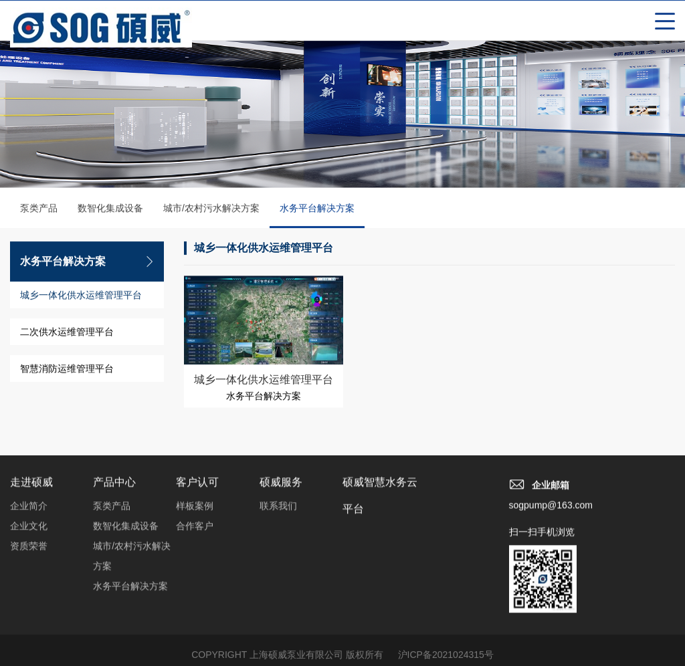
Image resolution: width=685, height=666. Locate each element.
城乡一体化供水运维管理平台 (81, 296)
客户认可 (197, 486)
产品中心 (114, 486)
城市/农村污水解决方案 (211, 209)
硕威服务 (281, 486)
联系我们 (278, 510)
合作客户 (194, 530)
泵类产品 (39, 209)
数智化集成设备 (110, 209)
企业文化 (28, 530)
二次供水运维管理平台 (67, 333)
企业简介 (28, 510)
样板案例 (194, 510)
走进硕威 (31, 486)
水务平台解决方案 (317, 216)
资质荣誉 (28, 550)
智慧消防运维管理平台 (67, 369)
